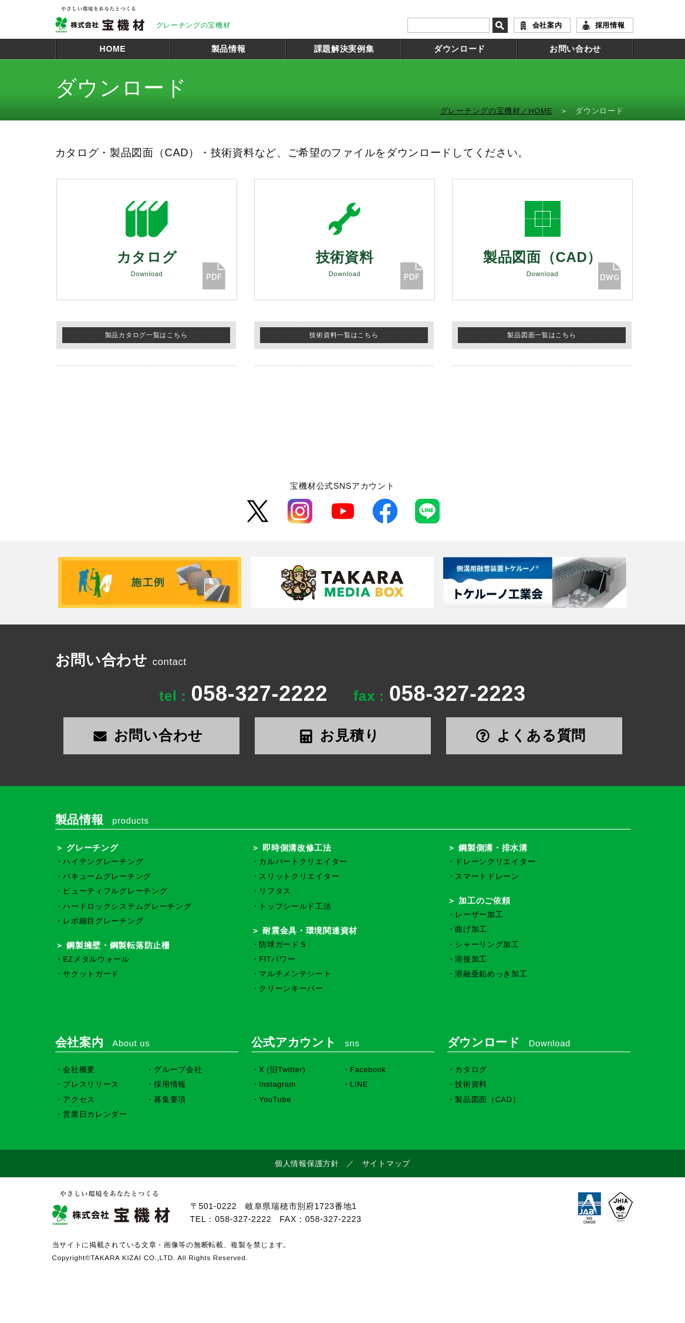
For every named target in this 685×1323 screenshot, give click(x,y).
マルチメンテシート (295, 974)
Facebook (368, 1070)
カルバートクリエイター (303, 862)
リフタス (275, 891)
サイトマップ (386, 1164)
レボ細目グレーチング (103, 921)
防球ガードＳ (283, 945)
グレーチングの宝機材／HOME (496, 111)
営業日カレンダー (95, 1114)
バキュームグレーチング (107, 876)
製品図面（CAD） (487, 1100)
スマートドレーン (487, 876)
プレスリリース (91, 1084)
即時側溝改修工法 (297, 847)
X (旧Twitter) (282, 1070)
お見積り (343, 735)
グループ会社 (178, 1070)
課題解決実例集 (344, 48)
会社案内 (547, 25)
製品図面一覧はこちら (541, 334)
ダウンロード (459, 48)
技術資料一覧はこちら (343, 334)
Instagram (277, 1084)
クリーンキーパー (291, 989)
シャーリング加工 (487, 945)
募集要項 (170, 1100)
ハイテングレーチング (103, 862)
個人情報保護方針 (307, 1164)
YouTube (275, 1100)
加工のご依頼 (484, 900)
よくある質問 (534, 735)
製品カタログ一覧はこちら (146, 334)
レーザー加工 (479, 915)
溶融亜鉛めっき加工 (491, 974)
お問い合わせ (575, 48)
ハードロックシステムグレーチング (127, 906)
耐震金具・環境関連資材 (309, 930)
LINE (359, 1084)
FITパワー (277, 959)
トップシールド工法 (295, 906)
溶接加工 (471, 959)
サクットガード (91, 974)
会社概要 (79, 1070)
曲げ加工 (471, 929)
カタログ (471, 1070)
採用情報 (610, 25)
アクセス (79, 1100)
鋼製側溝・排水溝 (493, 847)
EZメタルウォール (96, 959)
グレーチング (92, 847)
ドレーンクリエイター (495, 862)
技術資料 (471, 1084)
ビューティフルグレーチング (115, 891)
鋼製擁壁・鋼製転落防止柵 (118, 945)
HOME (113, 48)
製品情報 (228, 48)
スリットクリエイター (299, 876)
